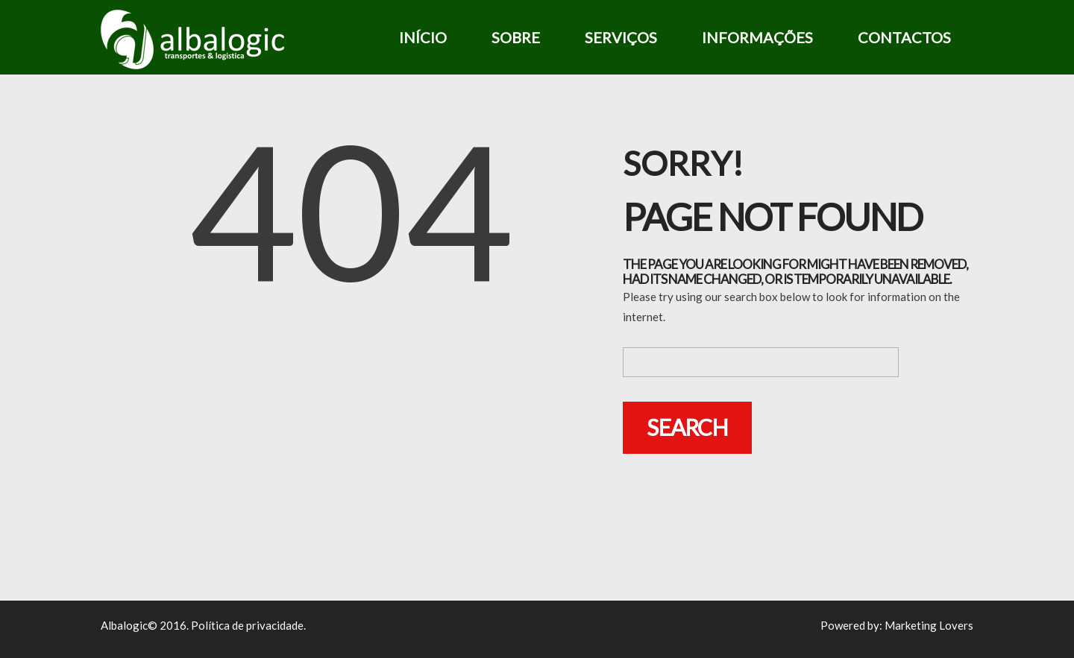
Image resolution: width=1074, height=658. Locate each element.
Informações (757, 37)
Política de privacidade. (248, 625)
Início (423, 37)
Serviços (621, 37)
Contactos (904, 37)
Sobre (516, 37)
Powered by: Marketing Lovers (896, 625)
